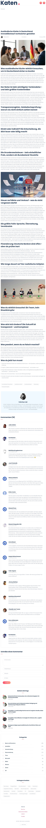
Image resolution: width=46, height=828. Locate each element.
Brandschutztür (6, 791)
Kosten (29, 786)
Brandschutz (35, 786)
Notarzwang (36, 384)
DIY (6, 770)
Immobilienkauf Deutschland (7, 384)
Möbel (6, 761)
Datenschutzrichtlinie (23, 811)
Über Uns (23, 809)
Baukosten (17, 788)
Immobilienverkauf (22, 786)
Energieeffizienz (14, 786)
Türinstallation (20, 791)
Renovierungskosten (25, 788)
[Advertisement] (23, 20)
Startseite (3, 9)
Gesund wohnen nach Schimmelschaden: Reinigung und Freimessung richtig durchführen (22, 704)
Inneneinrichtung (9, 749)
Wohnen (7, 764)
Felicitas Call (5, 36)
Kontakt (23, 816)
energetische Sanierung (8, 788)
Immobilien (24, 36)
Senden (6, 682)
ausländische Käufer (18, 384)
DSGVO (23, 814)
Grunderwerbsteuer (28, 384)
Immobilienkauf (32, 793)
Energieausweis (7, 796)
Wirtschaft (7, 758)
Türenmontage (31, 791)
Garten (6, 767)
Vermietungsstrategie (23, 793)
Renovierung (6, 786)
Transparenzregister (5, 386)
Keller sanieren (33, 788)
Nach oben (23, 824)
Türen (6, 755)
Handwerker (38, 791)
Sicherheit (13, 791)
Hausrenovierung (9, 752)
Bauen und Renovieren (10, 743)
